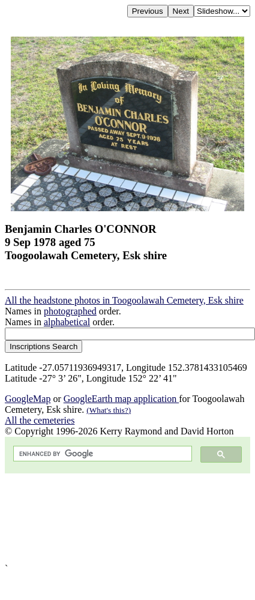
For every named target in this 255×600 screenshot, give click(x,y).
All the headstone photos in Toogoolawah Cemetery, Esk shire (124, 300)
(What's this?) (108, 410)
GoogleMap (27, 399)
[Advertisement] (124, 518)
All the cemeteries (39, 420)
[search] (101, 453)
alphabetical (67, 322)
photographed (70, 311)
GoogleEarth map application (121, 399)
